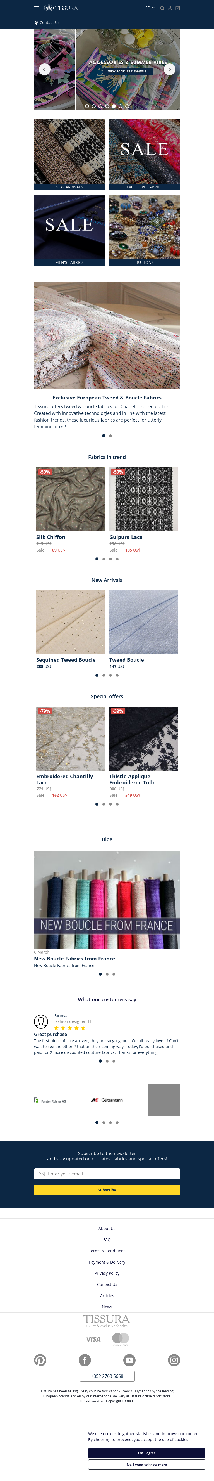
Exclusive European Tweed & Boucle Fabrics (107, 397)
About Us (107, 1228)
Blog (107, 839)
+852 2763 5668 (107, 1376)
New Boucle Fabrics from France (74, 958)
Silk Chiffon (50, 537)
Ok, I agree (147, 1453)
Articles (107, 1295)
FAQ (107, 1239)
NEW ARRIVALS (69, 187)
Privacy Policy (107, 1273)
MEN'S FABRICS (69, 262)
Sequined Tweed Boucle (66, 659)
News (107, 1306)
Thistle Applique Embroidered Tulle (132, 779)
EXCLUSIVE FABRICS (145, 187)
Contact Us (50, 22)
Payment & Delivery (107, 1262)
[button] (45, 69)
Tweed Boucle (126, 659)
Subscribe (107, 1190)
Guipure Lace (126, 537)
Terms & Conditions (107, 1250)
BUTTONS (145, 262)
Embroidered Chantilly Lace (64, 779)
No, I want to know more (147, 1464)
